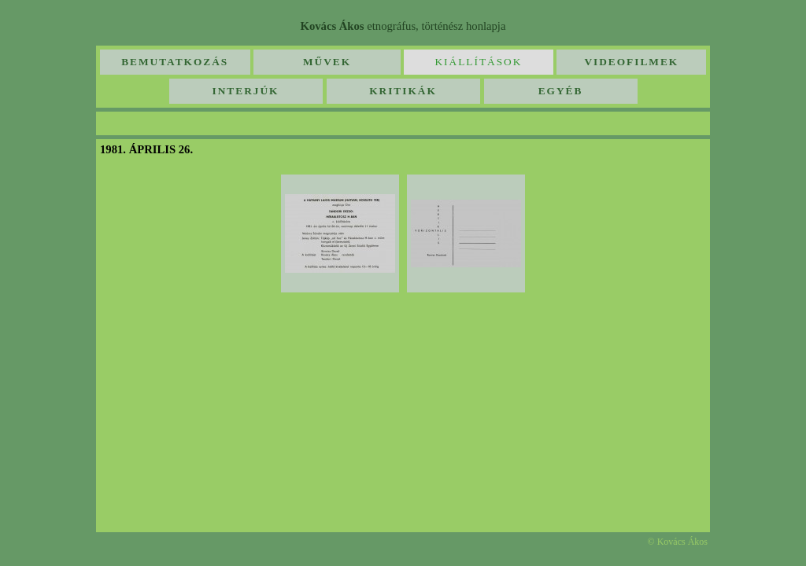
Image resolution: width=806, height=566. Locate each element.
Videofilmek (631, 62)
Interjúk (246, 91)
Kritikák (403, 91)
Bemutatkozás (174, 62)
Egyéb (560, 91)
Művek (327, 62)
